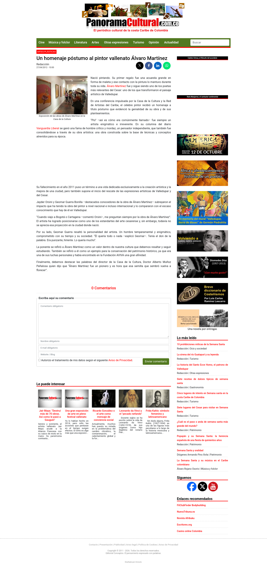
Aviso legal (131, 544)
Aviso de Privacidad (120, 360)
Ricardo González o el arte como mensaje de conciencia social (104, 415)
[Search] (209, 42)
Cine (41, 42)
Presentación (105, 544)
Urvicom (138, 562)
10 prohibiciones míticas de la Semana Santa (201, 344)
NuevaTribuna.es (186, 511)
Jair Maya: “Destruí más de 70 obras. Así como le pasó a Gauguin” (50, 415)
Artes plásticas (46, 51)
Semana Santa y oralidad (190, 450)
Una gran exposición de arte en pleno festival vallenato (76, 413)
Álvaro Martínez (116, 86)
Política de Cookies (147, 544)
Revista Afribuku (185, 518)
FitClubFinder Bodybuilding (191, 505)
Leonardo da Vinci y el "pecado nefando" (130, 412)
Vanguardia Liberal (47, 128)
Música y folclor (59, 42)
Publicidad (119, 544)
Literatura (80, 42)
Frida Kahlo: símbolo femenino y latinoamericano (157, 413)
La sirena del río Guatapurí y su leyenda (198, 354)
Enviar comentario (156, 361)
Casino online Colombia (189, 531)
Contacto (93, 544)
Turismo (138, 42)
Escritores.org (184, 524)
